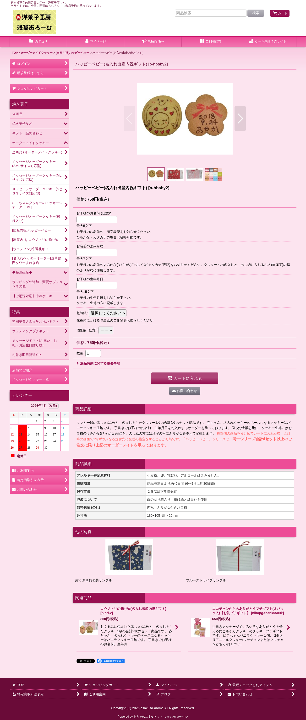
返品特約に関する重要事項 (98, 363)
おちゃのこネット (145, 716)
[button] (129, 118)
